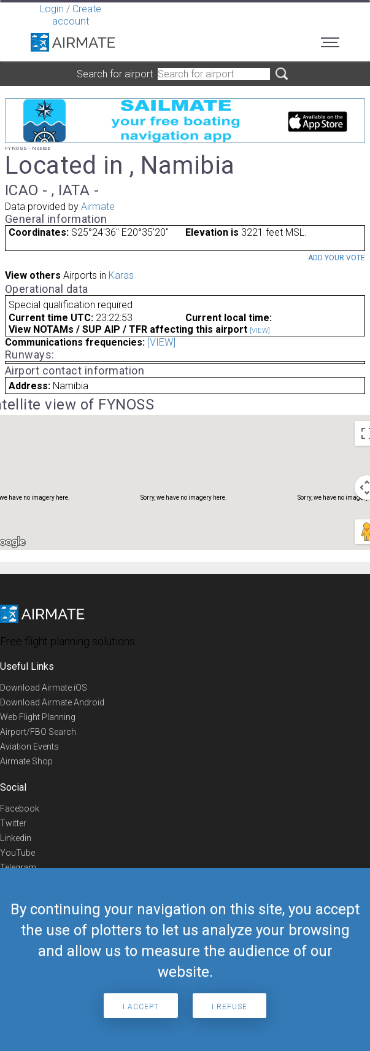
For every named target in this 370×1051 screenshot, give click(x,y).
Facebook (19, 808)
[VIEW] (260, 331)
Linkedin (15, 838)
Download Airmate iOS (43, 687)
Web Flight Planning (37, 717)
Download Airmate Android (52, 702)
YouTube (17, 853)
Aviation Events (29, 746)
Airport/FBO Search (38, 732)
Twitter (13, 823)
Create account (76, 15)
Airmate (98, 206)
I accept (141, 1007)
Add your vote (336, 258)
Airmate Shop (26, 761)
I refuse (229, 1007)
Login (52, 9)
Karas (121, 275)
